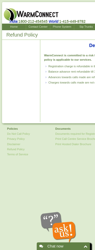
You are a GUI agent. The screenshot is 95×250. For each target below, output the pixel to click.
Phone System (62, 26)
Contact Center (37, 26)
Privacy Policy (16, 138)
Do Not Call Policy (18, 133)
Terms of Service (17, 154)
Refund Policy (16, 149)
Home (14, 26)
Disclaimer (13, 144)
